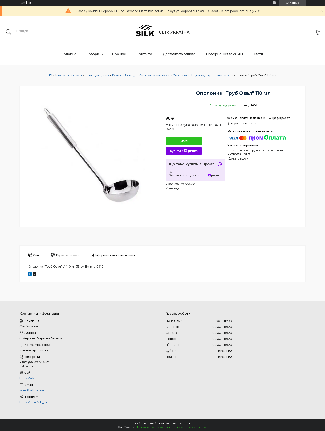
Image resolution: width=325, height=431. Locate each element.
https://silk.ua (28, 378)
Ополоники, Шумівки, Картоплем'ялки (201, 75)
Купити (183, 141)
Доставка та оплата (179, 54)
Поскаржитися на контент (153, 427)
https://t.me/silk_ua (33, 402)
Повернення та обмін (224, 54)
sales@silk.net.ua (31, 390)
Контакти (144, 54)
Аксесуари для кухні (154, 75)
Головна (69, 54)
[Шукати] (8, 32)
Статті (258, 54)
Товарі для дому (97, 75)
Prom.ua (184, 423)
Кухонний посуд (124, 75)
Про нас (119, 54)
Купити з (184, 151)
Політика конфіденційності (189, 427)
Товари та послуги (68, 75)
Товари (93, 54)
